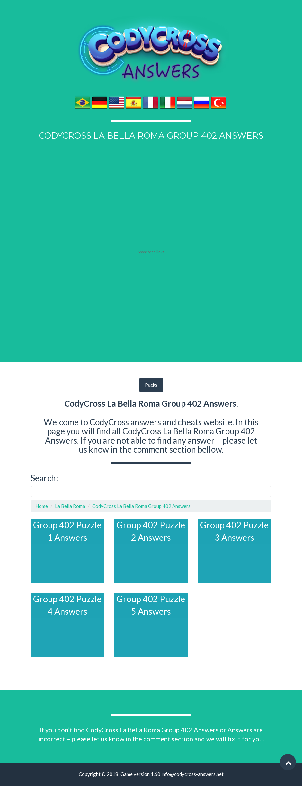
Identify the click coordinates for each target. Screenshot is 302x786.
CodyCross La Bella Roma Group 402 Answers (141, 506)
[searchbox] (34, 491)
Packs (151, 385)
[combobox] (151, 491)
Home (41, 506)
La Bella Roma (70, 506)
